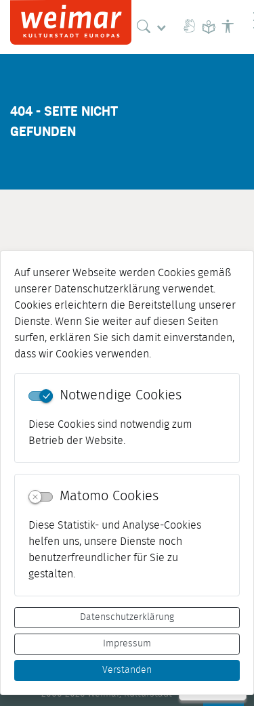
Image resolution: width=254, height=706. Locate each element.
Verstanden (127, 670)
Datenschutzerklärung (127, 617)
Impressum (127, 643)
